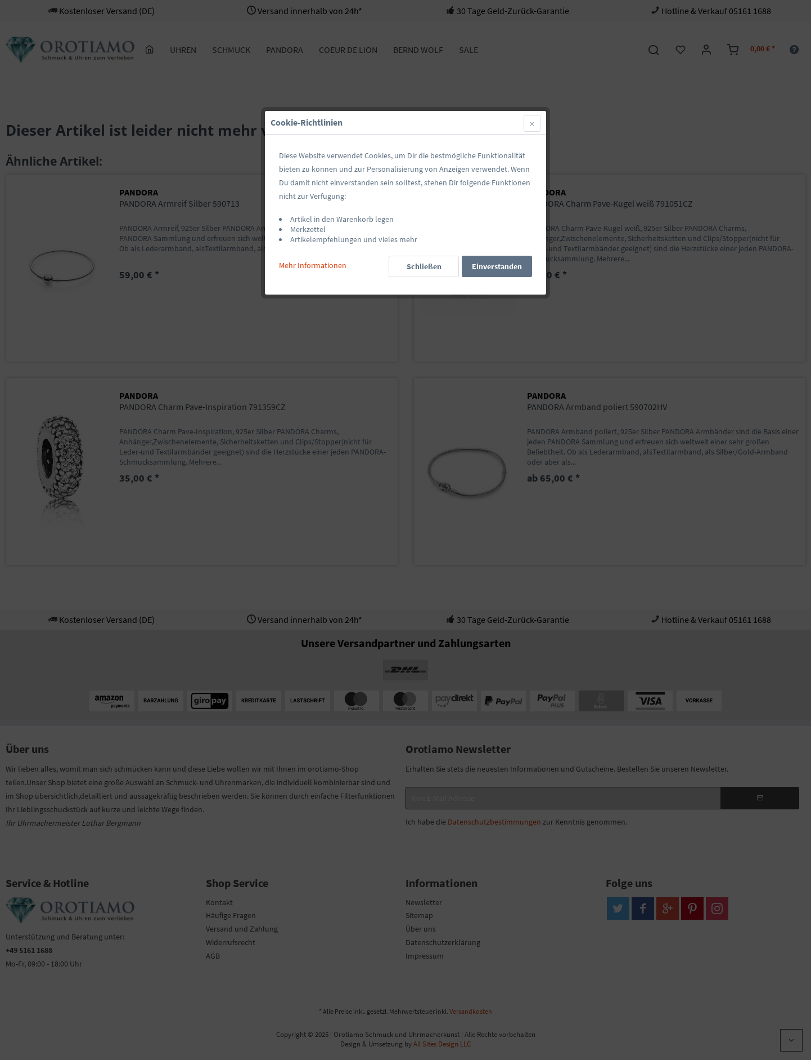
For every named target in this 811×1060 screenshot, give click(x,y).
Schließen (424, 266)
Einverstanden (497, 266)
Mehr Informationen (312, 265)
